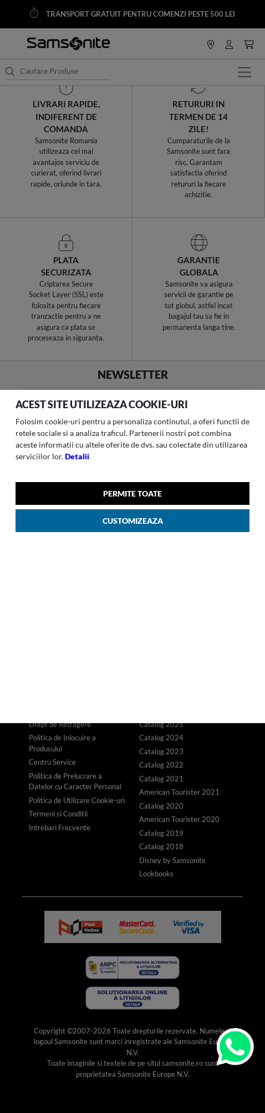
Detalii (77, 456)
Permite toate (132, 493)
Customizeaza (133, 520)
